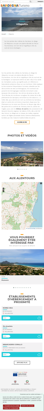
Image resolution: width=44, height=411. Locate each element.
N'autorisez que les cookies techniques (32, 394)
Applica (30, 1)
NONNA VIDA (8, 308)
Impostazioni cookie (21, 390)
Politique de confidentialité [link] (11, 408)
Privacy (34, 389)
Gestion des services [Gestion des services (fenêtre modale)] (27, 405)
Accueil (4, 34)
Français (40, 1)
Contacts (31, 390)
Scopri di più (22, 122)
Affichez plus (22, 362)
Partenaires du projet (8, 389)
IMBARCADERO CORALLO (12, 344)
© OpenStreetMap (30, 228)
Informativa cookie (8, 390)
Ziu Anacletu (7, 326)
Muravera (5, 280)
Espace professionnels (23, 389)
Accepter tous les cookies (11, 405)
